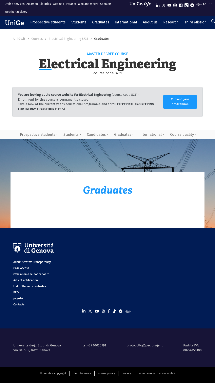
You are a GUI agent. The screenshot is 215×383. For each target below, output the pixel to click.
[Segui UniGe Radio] (199, 4)
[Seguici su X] (163, 4)
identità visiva (82, 373)
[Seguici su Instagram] (175, 4)
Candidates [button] (96, 134)
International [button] (150, 134)
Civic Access (21, 268)
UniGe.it (19, 38)
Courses (37, 38)
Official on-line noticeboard (31, 274)
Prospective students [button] (37, 134)
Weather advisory (16, 12)
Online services (15, 4)
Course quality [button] (182, 134)
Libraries (45, 4)
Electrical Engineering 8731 (68, 38)
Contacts (106, 4)
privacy (126, 373)
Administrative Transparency (32, 262)
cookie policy (106, 373)
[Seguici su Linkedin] (158, 4)
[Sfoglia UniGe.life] (142, 8)
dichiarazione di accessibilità (156, 373)
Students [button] (70, 134)
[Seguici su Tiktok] (186, 4)
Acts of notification (25, 280)
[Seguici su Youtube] (169, 4)
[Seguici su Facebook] (181, 4)
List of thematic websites (29, 286)
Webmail (58, 4)
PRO (16, 292)
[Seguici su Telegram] (192, 4)
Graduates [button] (122, 134)
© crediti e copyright (53, 373)
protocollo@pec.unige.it (145, 345)
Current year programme (180, 101)
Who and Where (88, 4)
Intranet (71, 4)
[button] (48, 22)
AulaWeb (32, 4)
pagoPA (18, 298)
